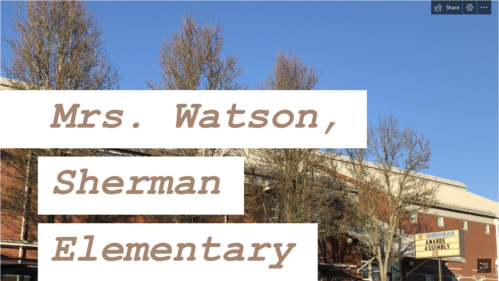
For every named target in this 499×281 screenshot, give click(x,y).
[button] (446, 7)
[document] (249, 140)
